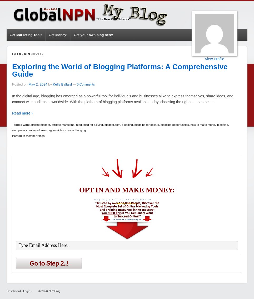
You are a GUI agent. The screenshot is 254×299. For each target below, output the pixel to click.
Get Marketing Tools (26, 35)
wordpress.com (22, 130)
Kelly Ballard (62, 84)
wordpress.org (42, 130)
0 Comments (86, 84)
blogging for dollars (147, 124)
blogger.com (112, 124)
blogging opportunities (175, 124)
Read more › (22, 113)
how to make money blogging (209, 124)
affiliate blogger (40, 124)
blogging (127, 124)
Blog (79, 124)
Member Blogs (35, 135)
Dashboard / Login (18, 291)
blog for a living (93, 124)
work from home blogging (69, 130)
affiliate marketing (63, 124)
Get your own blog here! (93, 35)
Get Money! (58, 35)
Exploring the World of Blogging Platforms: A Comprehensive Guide (120, 70)
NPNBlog (54, 291)
